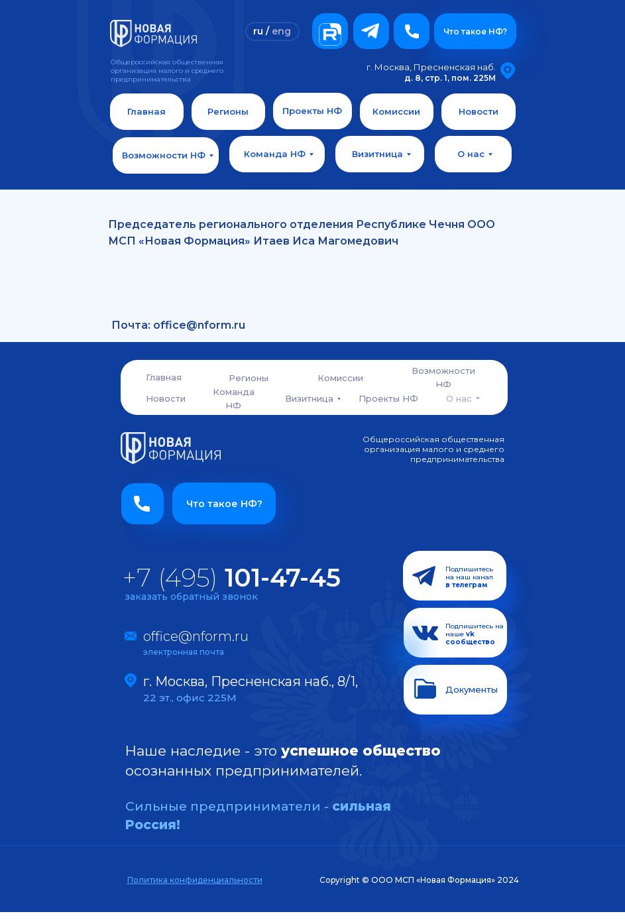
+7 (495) (232, 577)
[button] (411, 31)
